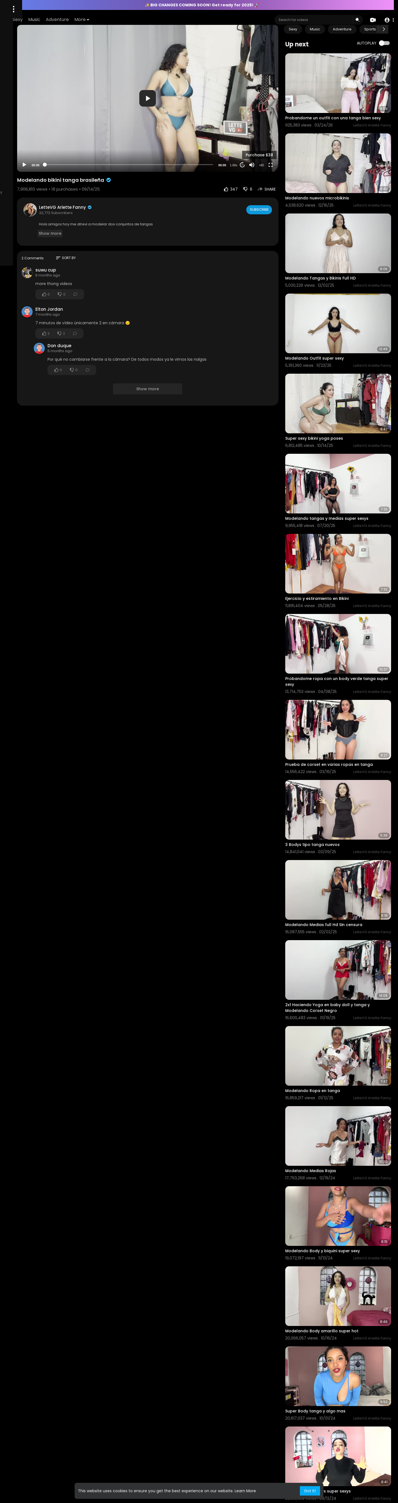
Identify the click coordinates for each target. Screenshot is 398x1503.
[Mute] (271, 139)
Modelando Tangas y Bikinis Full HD (340, 251)
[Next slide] (383, 29)
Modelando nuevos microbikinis (336, 182)
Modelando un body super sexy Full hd (343, 1376)
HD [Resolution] (281, 139)
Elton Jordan (113, 284)
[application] (190, 85)
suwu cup (110, 244)
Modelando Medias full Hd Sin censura (343, 816)
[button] (387, 20)
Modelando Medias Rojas (330, 1030)
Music (107, 19)
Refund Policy (46, 240)
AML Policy (16, 198)
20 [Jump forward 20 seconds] (262, 139)
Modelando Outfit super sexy (334, 320)
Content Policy (54, 192)
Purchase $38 (278, 129)
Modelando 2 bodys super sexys (337, 1307)
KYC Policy (37, 198)
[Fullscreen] (290, 139)
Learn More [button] (245, 1491)
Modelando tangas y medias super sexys (346, 459)
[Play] (88, 139)
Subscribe (277, 184)
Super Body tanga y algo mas (335, 1237)
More (154, 19)
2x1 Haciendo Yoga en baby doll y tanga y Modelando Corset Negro (347, 888)
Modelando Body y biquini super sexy (342, 1099)
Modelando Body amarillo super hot (341, 1168)
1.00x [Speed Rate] (253, 139)
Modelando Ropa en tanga (332, 961)
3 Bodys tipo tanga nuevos (332, 747)
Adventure (130, 19)
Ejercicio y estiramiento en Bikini (336, 528)
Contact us (28, 192)
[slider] (170, 139)
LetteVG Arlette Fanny (130, 182)
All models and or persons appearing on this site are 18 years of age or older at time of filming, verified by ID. (36, 219)
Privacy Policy (19, 240)
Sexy (91, 19)
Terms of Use (38, 233)
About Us (15, 233)
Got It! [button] (310, 1491)
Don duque (124, 320)
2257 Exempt (18, 205)
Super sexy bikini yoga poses (333, 389)
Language (16, 246)
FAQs (11, 192)
